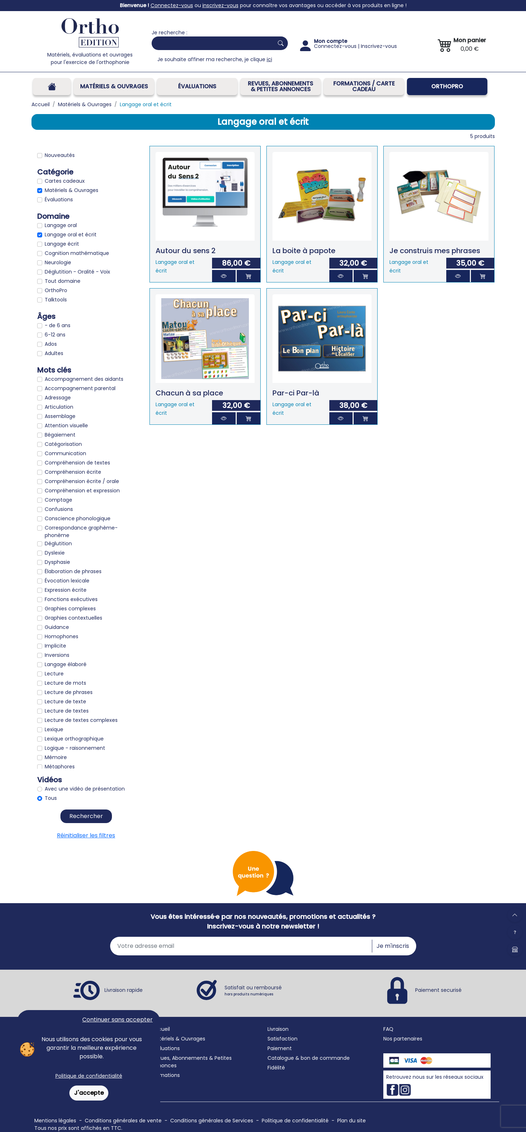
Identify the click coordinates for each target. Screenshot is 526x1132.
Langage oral (61, 225)
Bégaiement (60, 434)
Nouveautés (60, 155)
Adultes (54, 353)
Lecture (54, 673)
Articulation (59, 406)
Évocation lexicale (67, 580)
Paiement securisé (438, 990)
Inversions (57, 655)
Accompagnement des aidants (84, 379)
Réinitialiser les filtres (86, 835)
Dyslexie (55, 552)
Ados (51, 344)
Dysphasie (57, 562)
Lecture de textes (67, 710)
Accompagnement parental (80, 388)
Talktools (56, 299)
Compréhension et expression (82, 490)
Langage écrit (62, 243)
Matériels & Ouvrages (114, 86)
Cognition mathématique (77, 253)
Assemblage (60, 416)
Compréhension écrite (73, 472)
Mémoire (56, 757)
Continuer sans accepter (117, 1019)
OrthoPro (447, 86)
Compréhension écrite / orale (82, 481)
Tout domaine (62, 281)
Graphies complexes (70, 608)
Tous (51, 798)
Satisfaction (282, 1038)
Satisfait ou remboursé (253, 990)
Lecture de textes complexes (81, 720)
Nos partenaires (402, 1038)
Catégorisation (63, 444)
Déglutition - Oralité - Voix (77, 271)
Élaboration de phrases (73, 571)
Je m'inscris (393, 946)
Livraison (278, 1029)
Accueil (161, 1029)
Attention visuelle (66, 425)
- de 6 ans (57, 325)
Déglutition (58, 543)
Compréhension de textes (77, 462)
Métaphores (60, 766)
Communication (65, 453)
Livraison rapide (123, 990)
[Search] (211, 43)
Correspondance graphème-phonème (81, 531)
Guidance (57, 627)
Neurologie (58, 262)
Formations (166, 1075)
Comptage (58, 499)
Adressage (58, 397)
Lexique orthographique (74, 738)
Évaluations (197, 86)
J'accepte (89, 1093)
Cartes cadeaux (65, 180)
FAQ (388, 1029)
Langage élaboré (66, 664)
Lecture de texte (65, 701)
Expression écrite (66, 590)
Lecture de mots (65, 682)
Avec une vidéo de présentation (85, 788)
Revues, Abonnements (180, 1058)
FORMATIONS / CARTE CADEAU (364, 86)
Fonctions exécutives (71, 599)
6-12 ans (55, 334)
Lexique (54, 729)
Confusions (59, 509)
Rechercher (86, 816)
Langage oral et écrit (71, 234)
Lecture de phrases (69, 692)
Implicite (55, 645)
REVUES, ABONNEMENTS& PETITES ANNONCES (280, 86)
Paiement (279, 1048)
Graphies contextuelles (73, 617)
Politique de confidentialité (88, 1075)
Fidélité (276, 1067)
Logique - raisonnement (75, 748)
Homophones (61, 636)
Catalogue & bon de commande (308, 1058)
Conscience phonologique (77, 518)
